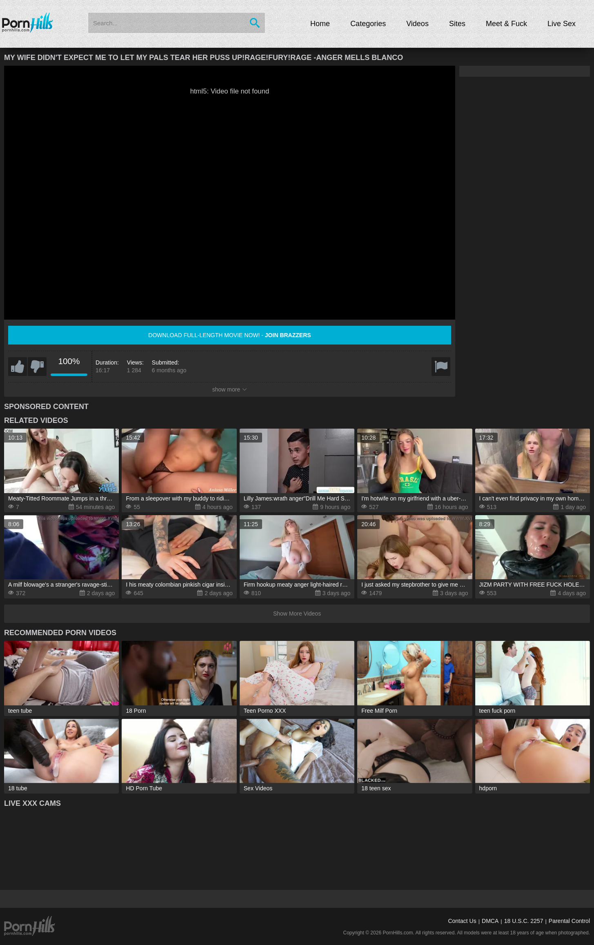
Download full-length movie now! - (229, 335)
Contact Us (462, 921)
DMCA (490, 921)
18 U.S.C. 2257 (523, 921)
